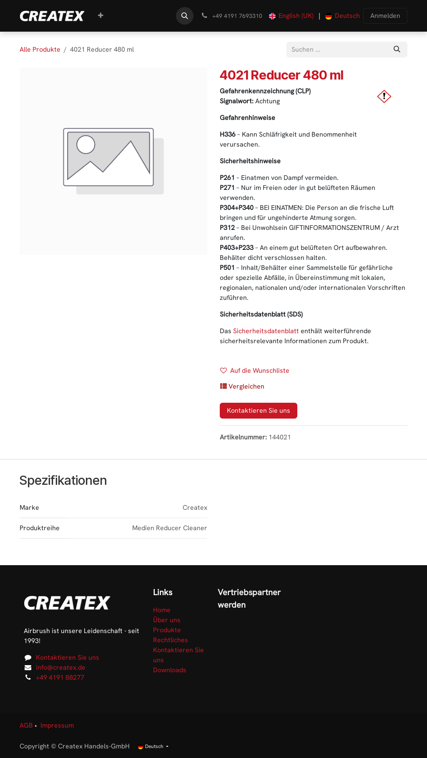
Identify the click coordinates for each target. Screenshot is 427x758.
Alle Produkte (40, 49)
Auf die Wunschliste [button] (254, 370)
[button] (184, 16)
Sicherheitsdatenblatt (266, 331)
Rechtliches (170, 640)
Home (162, 610)
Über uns (167, 620)
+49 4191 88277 (60, 677)
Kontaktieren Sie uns (258, 410)
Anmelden (385, 15)
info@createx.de (60, 667)
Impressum (57, 725)
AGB (26, 725)
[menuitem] (101, 15)
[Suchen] (397, 49)
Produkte (167, 630)
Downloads (169, 670)
